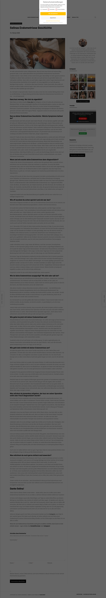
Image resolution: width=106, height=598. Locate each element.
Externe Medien (60, 8)
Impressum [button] (61, 21)
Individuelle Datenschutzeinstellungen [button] (53, 19)
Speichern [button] (53, 17)
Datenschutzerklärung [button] (54, 21)
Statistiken (51, 8)
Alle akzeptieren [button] (53, 12)
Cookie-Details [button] (46, 21)
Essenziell (43, 8)
